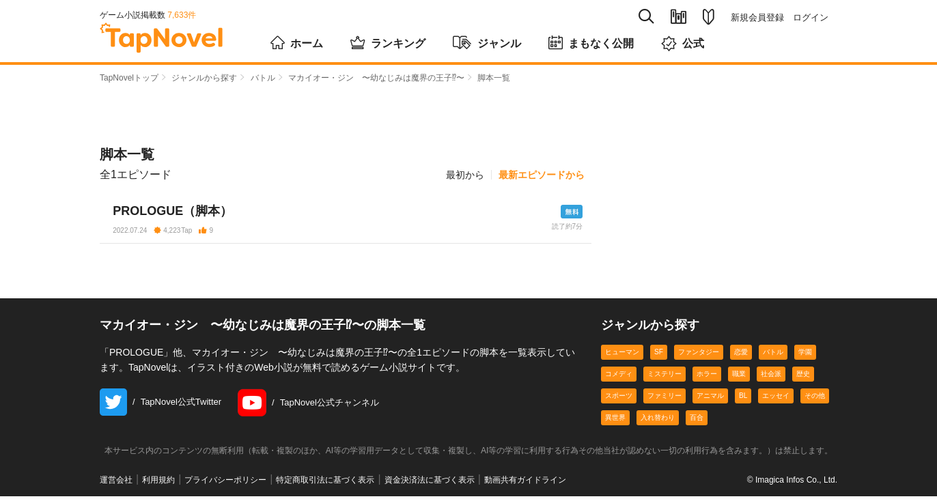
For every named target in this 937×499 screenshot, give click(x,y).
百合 (696, 421)
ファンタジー (698, 355)
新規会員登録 (757, 17)
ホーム (296, 42)
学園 (805, 355)
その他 (815, 399)
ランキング (387, 42)
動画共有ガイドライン (525, 482)
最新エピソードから (542, 175)
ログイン (810, 17)
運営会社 (116, 482)
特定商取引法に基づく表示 (325, 482)
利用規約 (158, 482)
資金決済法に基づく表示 (429, 482)
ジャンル (487, 42)
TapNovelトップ (129, 78)
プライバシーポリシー (225, 482)
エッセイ (775, 399)
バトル (263, 78)
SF (658, 355)
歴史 (803, 377)
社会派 (771, 377)
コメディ (618, 377)
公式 (682, 43)
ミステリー (664, 377)
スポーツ (618, 399)
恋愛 (741, 355)
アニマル (710, 399)
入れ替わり (658, 421)
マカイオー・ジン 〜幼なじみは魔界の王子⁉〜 (376, 78)
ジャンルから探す (204, 78)
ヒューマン (622, 355)
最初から (465, 175)
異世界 (615, 421)
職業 (739, 377)
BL (743, 399)
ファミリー (664, 399)
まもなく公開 (591, 42)
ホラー (707, 377)
